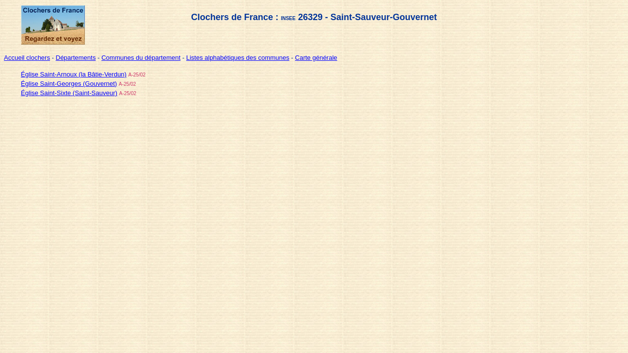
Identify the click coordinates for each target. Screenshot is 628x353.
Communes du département (141, 57)
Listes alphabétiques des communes (237, 57)
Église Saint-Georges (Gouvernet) (69, 83)
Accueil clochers (27, 57)
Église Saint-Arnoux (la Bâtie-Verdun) (74, 74)
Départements (76, 57)
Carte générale (316, 57)
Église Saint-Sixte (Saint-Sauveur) (69, 93)
